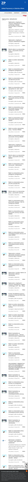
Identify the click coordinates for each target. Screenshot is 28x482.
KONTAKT (16, 12)
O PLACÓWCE (8, 12)
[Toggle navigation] (25, 2)
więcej (23, 36)
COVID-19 (23, 12)
